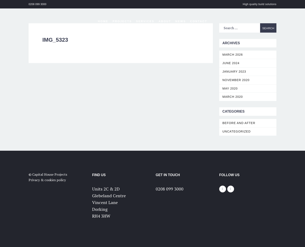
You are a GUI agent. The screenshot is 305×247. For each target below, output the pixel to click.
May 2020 (230, 88)
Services (145, 21)
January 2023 (234, 71)
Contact (198, 21)
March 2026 (232, 54)
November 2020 (236, 80)
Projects (122, 21)
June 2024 (231, 63)
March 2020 (232, 96)
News (180, 21)
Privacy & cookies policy (47, 180)
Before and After (238, 123)
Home (103, 21)
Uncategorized (236, 131)
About (165, 21)
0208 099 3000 (37, 4)
